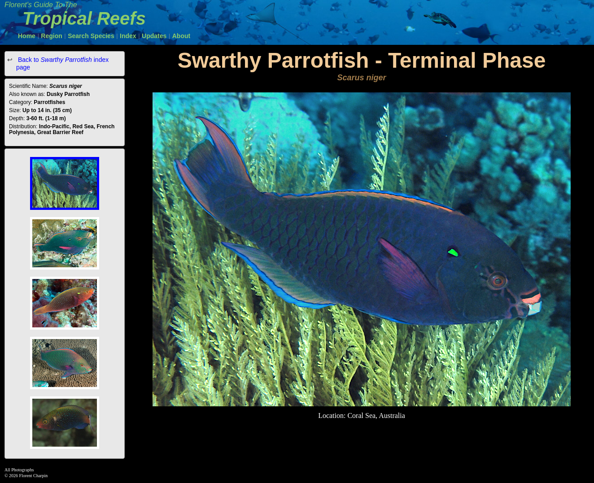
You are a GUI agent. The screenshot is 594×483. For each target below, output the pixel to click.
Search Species (91, 35)
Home (26, 35)
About (181, 35)
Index (128, 35)
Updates (154, 35)
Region (51, 35)
